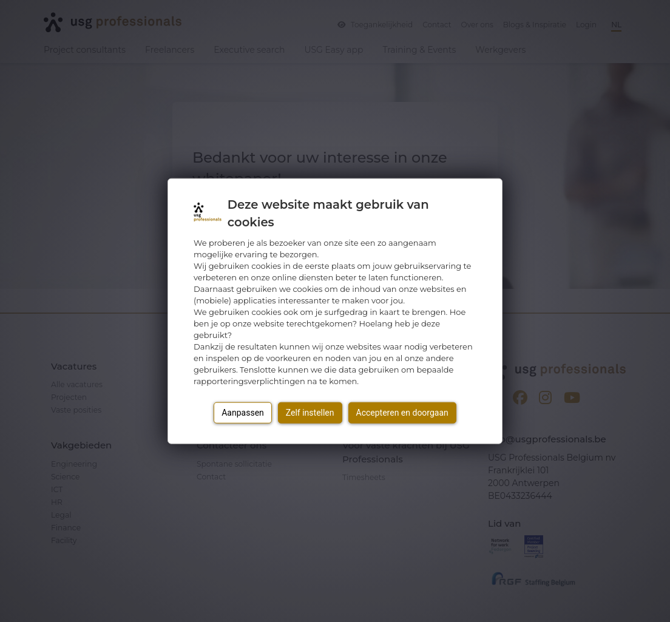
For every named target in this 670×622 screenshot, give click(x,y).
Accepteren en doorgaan (402, 412)
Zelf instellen (310, 412)
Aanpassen (243, 412)
